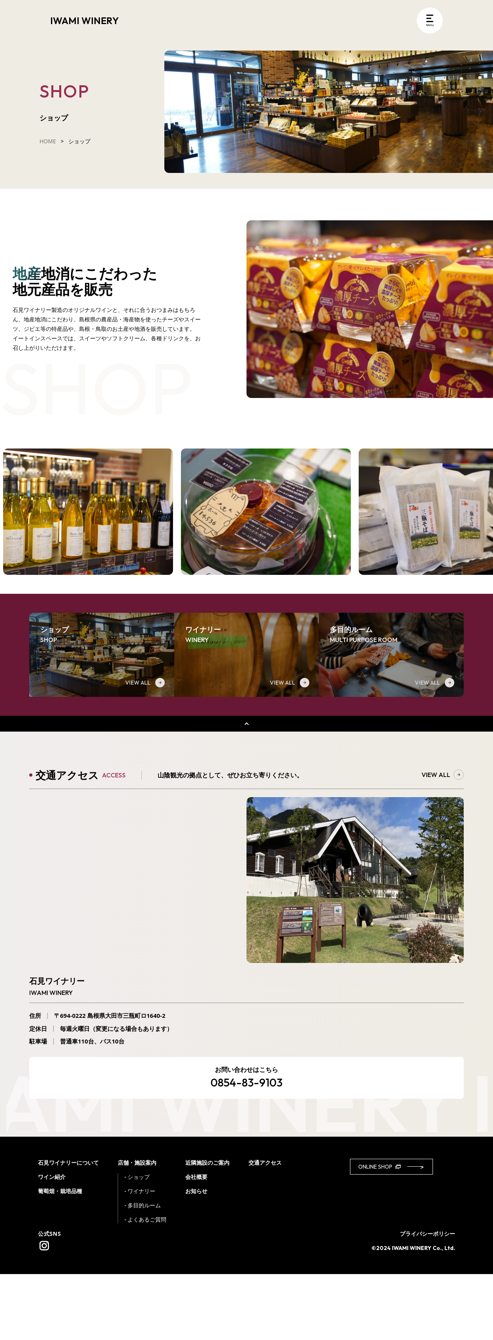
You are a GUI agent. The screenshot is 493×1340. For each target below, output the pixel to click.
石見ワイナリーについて (68, 1228)
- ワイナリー (139, 1257)
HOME (48, 141)
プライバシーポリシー (427, 1299)
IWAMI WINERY (84, 20)
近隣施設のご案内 (207, 1228)
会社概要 (196, 1242)
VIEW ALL (442, 840)
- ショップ (137, 1242)
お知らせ (196, 1257)
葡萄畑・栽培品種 (60, 1257)
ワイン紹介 (52, 1242)
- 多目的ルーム (142, 1271)
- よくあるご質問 (145, 1285)
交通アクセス (265, 1228)
